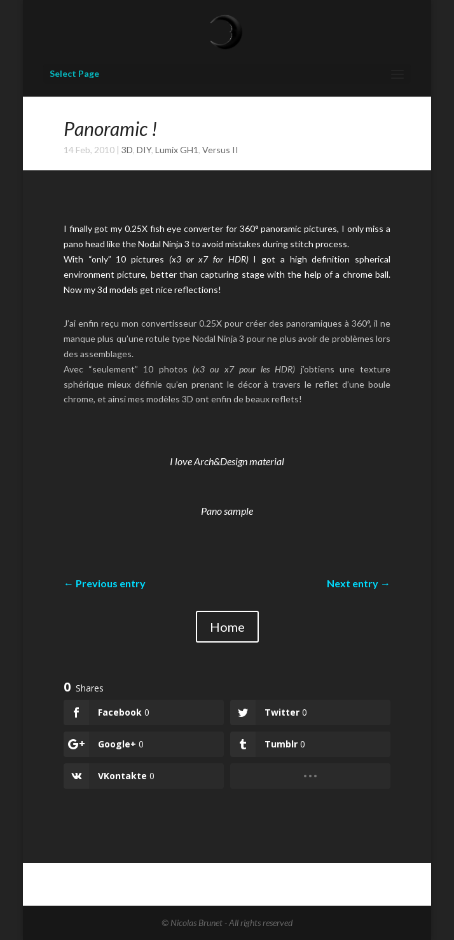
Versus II (220, 149)
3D (127, 149)
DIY (144, 149)
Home (227, 626)
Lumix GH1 (176, 149)
